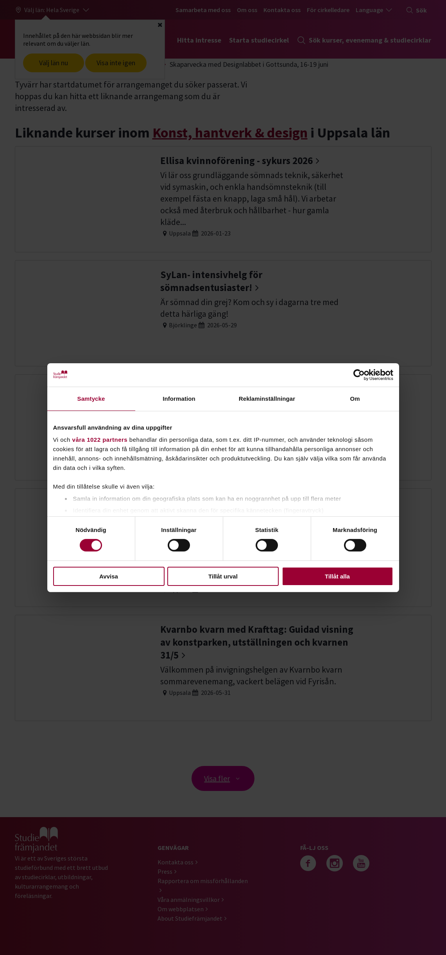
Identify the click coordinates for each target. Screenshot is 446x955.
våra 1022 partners (100, 439)
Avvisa (108, 576)
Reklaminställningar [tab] (267, 398)
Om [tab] (355, 398)
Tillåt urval (223, 576)
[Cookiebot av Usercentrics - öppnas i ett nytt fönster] (359, 374)
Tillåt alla (337, 576)
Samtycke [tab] (91, 398)
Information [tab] (179, 398)
